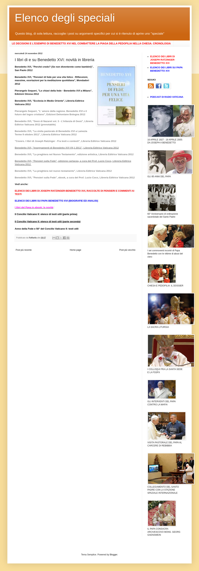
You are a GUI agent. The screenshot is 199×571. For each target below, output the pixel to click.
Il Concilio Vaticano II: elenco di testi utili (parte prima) (46, 214)
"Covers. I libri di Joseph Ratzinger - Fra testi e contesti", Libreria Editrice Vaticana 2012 (65, 141)
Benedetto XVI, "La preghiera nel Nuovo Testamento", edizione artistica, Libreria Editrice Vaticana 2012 (74, 154)
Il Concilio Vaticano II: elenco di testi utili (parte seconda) (48, 221)
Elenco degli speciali (65, 18)
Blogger (113, 554)
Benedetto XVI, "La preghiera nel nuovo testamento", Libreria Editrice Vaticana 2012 (63, 171)
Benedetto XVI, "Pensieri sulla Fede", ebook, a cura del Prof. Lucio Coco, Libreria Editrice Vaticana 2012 (75, 177)
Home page (75, 250)
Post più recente (24, 250)
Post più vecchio (127, 250)
